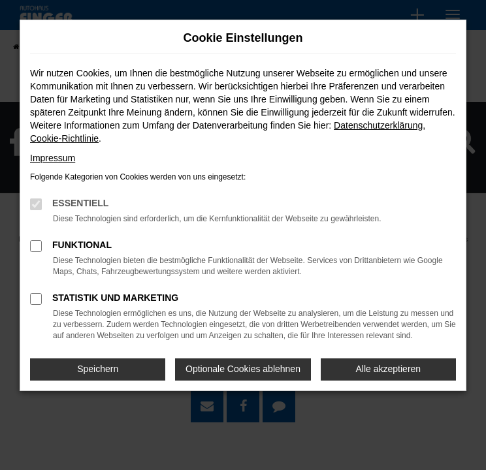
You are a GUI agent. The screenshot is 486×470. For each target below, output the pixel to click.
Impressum (52, 158)
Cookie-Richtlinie (64, 138)
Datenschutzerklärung (378, 125)
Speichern (97, 369)
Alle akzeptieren (388, 369)
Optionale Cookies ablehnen (243, 369)
